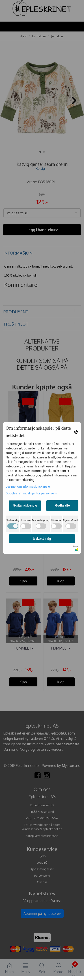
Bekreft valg (42, 538)
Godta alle (62, 505)
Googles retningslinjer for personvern (31, 493)
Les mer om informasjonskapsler (28, 486)
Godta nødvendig (25, 505)
